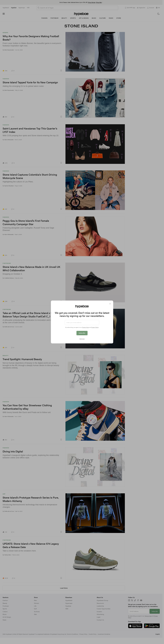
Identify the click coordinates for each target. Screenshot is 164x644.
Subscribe (82, 333)
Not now (82, 339)
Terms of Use (85, 327)
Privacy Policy (95, 327)
